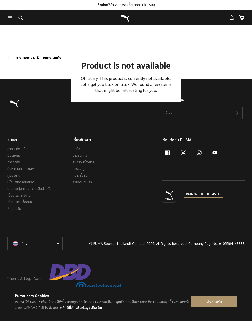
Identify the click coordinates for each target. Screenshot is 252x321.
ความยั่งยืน (80, 175)
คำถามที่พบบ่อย (18, 149)
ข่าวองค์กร (80, 155)
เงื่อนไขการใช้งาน (19, 195)
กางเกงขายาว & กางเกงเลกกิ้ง (38, 58)
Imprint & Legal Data (24, 278)
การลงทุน (79, 168)
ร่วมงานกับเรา (82, 182)
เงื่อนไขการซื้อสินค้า (20, 202)
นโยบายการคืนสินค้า (20, 182)
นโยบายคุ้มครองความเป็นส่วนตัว (29, 188)
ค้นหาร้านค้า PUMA (20, 168)
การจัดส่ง (13, 162)
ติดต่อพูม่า (14, 155)
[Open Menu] (11, 18)
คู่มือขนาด (13, 175)
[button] (11, 18)
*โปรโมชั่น (14, 208)
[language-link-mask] (35, 243)
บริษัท (76, 149)
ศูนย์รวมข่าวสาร (83, 162)
